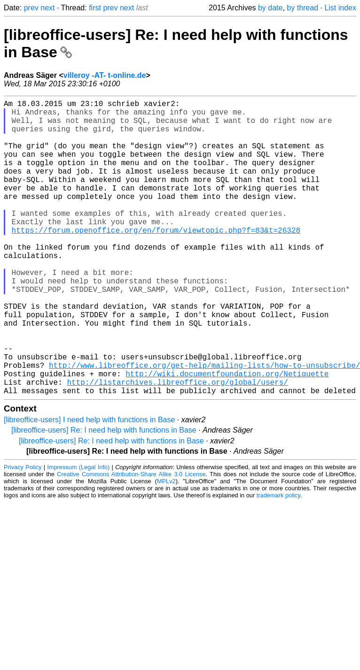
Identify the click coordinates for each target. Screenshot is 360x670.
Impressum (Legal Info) (78, 532)
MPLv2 (166, 546)
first (95, 8)
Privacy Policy (22, 532)
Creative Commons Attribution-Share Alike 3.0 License (131, 539)
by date (270, 8)
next (47, 8)
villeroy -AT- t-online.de (104, 75)
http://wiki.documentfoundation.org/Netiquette (227, 435)
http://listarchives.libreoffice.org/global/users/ (177, 446)
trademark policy (278, 560)
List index (340, 8)
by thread (302, 8)
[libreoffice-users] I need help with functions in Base (89, 485)
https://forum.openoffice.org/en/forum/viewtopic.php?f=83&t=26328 (156, 260)
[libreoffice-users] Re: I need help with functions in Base (103, 496)
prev (31, 8)
